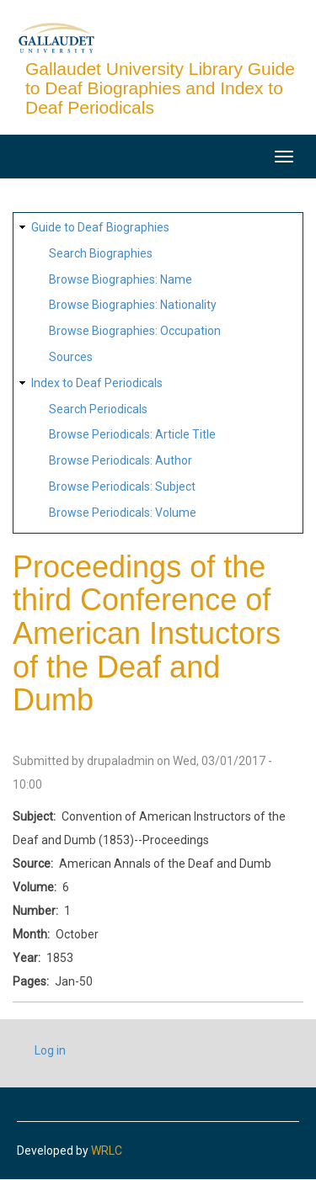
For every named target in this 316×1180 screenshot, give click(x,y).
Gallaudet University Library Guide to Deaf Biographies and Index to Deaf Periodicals (160, 88)
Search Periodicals (98, 409)
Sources (71, 357)
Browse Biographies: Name (120, 279)
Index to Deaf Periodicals (97, 383)
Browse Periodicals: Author (120, 460)
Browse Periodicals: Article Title (132, 434)
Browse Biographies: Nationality (133, 304)
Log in (50, 1050)
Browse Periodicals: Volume (122, 512)
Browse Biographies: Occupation (135, 331)
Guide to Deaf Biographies (100, 227)
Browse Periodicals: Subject (122, 486)
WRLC (106, 1150)
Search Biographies (101, 253)
